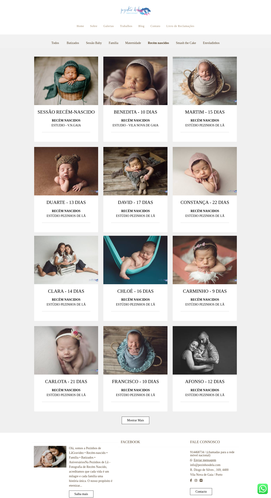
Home (80, 26)
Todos (55, 42)
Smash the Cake (186, 42)
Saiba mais (81, 494)
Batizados (73, 42)
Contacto (201, 491)
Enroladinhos (211, 42)
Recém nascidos (158, 42)
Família (113, 42)
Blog (141, 26)
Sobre (93, 26)
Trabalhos (126, 26)
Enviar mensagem (205, 460)
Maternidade (133, 42)
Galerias (108, 26)
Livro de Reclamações (180, 26)
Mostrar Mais (135, 420)
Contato (155, 26)
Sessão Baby (94, 42)
